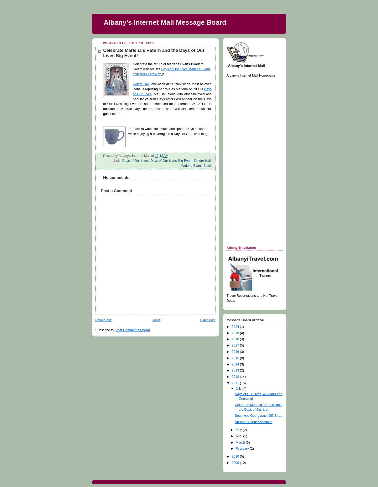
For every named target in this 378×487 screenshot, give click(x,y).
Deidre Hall (141, 84)
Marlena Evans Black (196, 166)
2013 (236, 370)
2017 (236, 345)
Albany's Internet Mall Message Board (165, 22)
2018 (236, 339)
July (239, 388)
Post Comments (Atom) (133, 330)
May (239, 430)
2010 (236, 456)
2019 (236, 333)
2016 (236, 352)
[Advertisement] (248, 161)
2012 (236, 377)
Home (156, 320)
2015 (236, 358)
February (243, 448)
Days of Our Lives (135, 161)
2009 (236, 463)
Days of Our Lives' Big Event (171, 161)
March (241, 442)
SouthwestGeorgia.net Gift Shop (258, 416)
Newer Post (103, 320)
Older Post (208, 320)
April (239, 436)
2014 (236, 364)
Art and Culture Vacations (253, 422)
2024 (236, 327)
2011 (236, 383)
